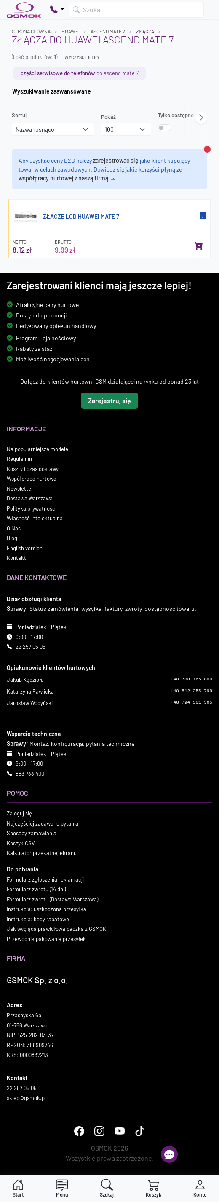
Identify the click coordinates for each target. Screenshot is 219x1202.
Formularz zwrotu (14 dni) (36, 889)
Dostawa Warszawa (30, 498)
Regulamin (19, 459)
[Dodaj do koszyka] (199, 246)
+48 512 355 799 (191, 691)
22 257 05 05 (30, 647)
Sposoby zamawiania (31, 833)
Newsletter (20, 488)
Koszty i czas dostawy (33, 468)
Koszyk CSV (21, 843)
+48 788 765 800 (191, 679)
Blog (12, 538)
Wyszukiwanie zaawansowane (51, 91)
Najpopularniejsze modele (37, 449)
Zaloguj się (19, 813)
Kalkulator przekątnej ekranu (42, 853)
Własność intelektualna (35, 518)
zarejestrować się (116, 160)
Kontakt (16, 558)
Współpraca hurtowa (31, 479)
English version (25, 548)
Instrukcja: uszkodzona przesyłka (46, 909)
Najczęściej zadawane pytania (42, 823)
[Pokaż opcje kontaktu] (56, 10)
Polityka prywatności (31, 508)
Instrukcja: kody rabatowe (38, 919)
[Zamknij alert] (207, 149)
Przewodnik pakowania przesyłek (46, 939)
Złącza (145, 31)
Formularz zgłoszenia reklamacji (45, 879)
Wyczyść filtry (81, 57)
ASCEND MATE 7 (108, 31)
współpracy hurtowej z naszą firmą (67, 178)
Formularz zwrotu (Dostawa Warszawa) (52, 899)
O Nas (14, 528)
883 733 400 (30, 773)
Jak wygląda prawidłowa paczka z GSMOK (56, 929)
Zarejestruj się (109, 400)
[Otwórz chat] (169, 1154)
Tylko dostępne (176, 115)
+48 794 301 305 (191, 702)
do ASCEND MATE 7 (80, 73)
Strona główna (31, 31)
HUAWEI (70, 31)
